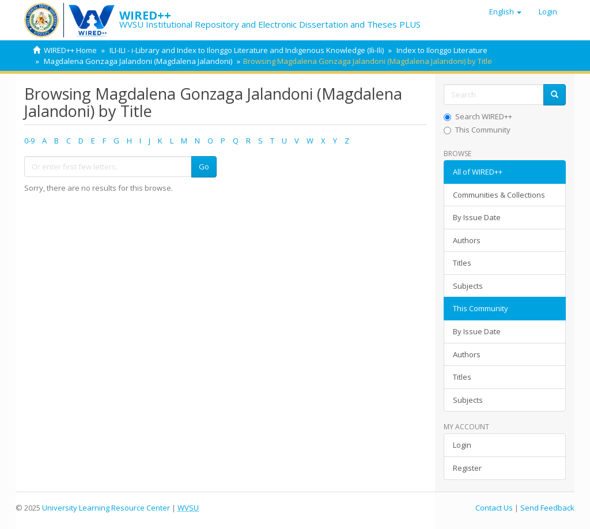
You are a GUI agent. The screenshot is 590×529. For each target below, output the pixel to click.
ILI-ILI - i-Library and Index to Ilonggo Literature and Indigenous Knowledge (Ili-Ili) (246, 50)
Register (467, 468)
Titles (462, 263)
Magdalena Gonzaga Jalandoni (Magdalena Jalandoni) (138, 61)
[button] (505, 11)
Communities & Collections (499, 195)
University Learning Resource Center (106, 507)
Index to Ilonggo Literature (441, 50)
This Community (477, 129)
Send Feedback (547, 507)
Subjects (468, 286)
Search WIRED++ (478, 116)
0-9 (29, 140)
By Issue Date (477, 217)
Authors (467, 240)
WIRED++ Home (70, 50)
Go (204, 166)
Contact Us (494, 507)
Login (462, 445)
